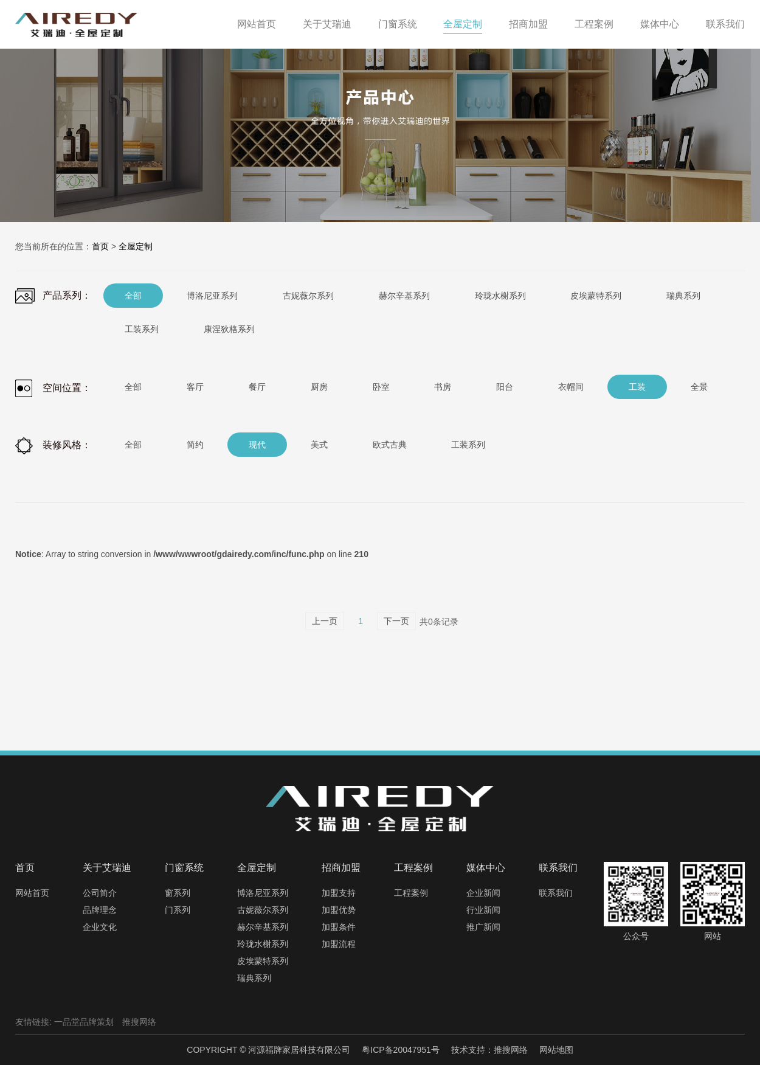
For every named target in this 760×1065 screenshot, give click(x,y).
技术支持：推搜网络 (489, 1050)
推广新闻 (483, 927)
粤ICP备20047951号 (401, 1050)
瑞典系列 (254, 978)
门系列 (177, 910)
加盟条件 (339, 927)
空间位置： (53, 388)
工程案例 (411, 893)
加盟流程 (339, 944)
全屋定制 (136, 246)
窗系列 (177, 893)
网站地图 (556, 1050)
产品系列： (53, 296)
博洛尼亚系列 (262, 893)
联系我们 (556, 893)
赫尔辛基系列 (262, 927)
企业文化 (100, 927)
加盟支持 (339, 893)
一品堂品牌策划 (84, 1022)
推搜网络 (139, 1022)
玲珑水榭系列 (262, 944)
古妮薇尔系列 (262, 910)
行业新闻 (483, 910)
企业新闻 (483, 893)
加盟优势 (339, 910)
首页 (100, 246)
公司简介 (100, 893)
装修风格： (53, 445)
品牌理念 (100, 910)
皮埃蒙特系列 (262, 961)
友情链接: (33, 1022)
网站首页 (32, 893)
